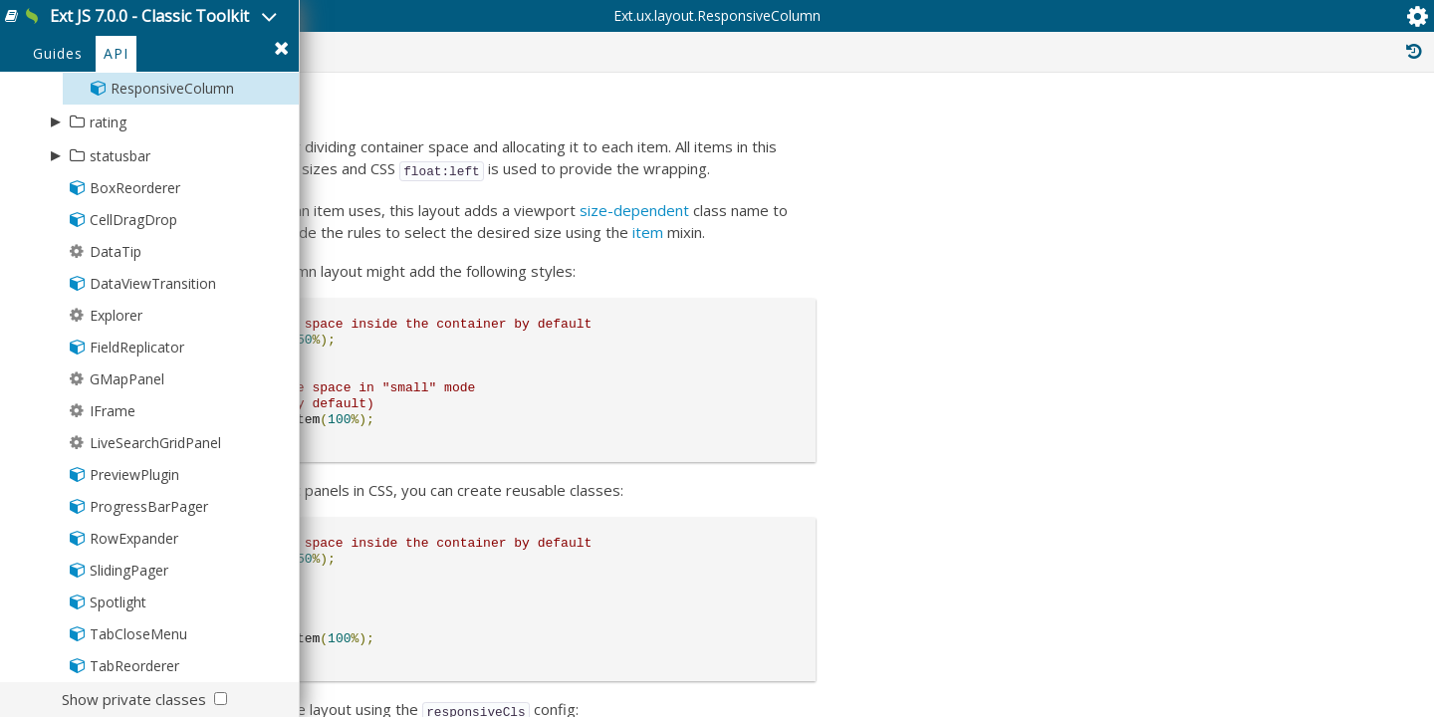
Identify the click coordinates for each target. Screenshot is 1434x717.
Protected (1038, 127)
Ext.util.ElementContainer (1234, 526)
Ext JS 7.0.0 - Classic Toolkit (220, 28)
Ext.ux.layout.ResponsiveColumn (530, 129)
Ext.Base (1184, 360)
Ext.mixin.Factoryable (1221, 504)
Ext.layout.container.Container (1264, 404)
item (984, 365)
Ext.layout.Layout (1216, 382)
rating (108, 207)
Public (939, 127)
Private (1142, 127)
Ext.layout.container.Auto (1256, 426)
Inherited (1242, 127)
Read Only (1353, 127)
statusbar (120, 241)
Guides (58, 140)
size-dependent (952, 344)
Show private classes (134, 699)
